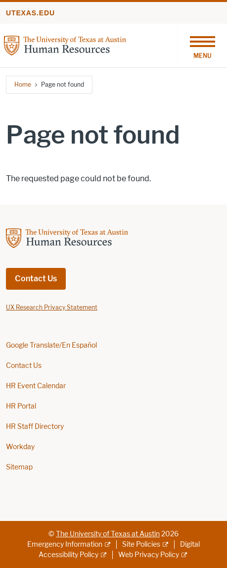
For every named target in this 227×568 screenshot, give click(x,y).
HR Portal (21, 406)
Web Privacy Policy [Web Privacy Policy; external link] (148, 555)
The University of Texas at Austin (108, 534)
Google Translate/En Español (51, 345)
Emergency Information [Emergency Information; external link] (64, 544)
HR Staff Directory (35, 426)
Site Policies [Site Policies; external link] (141, 544)
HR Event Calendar (36, 386)
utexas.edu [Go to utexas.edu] (30, 13)
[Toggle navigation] (202, 45)
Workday (20, 447)
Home (22, 84)
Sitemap (19, 467)
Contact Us (36, 278)
